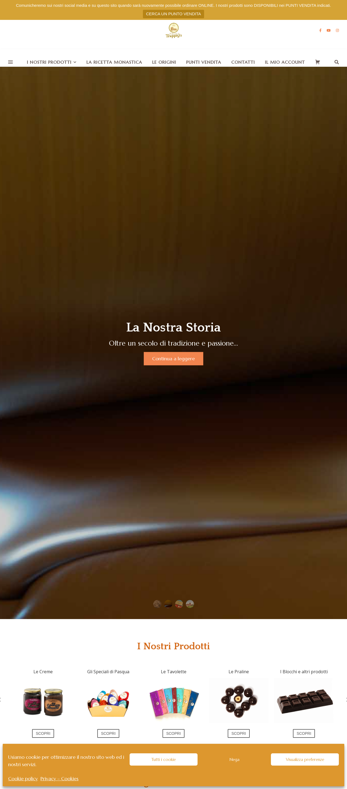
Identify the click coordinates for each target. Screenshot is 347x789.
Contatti (243, 62)
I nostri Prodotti (49, 62)
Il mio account (285, 62)
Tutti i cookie (163, 759)
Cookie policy (23, 778)
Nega (234, 759)
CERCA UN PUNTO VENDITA (173, 13)
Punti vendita (203, 62)
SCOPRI (43, 733)
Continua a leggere (173, 359)
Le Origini (164, 62)
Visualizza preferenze (305, 759)
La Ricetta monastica (114, 62)
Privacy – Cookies (59, 778)
